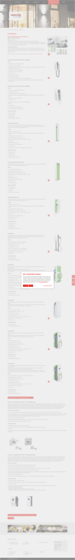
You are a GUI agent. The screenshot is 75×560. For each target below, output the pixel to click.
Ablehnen (31, 285)
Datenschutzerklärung (43, 282)
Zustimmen (26, 285)
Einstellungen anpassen (47, 285)
